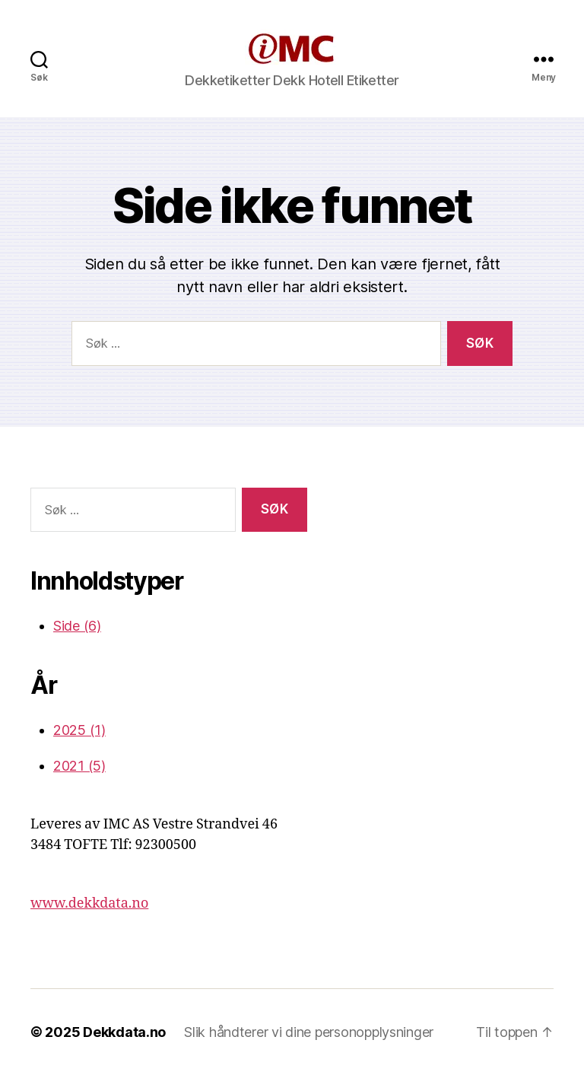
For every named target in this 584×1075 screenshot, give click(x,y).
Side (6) (77, 626)
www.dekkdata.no (89, 903)
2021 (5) (79, 766)
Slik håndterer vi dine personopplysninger (308, 1032)
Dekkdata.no (124, 1032)
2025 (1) (79, 730)
